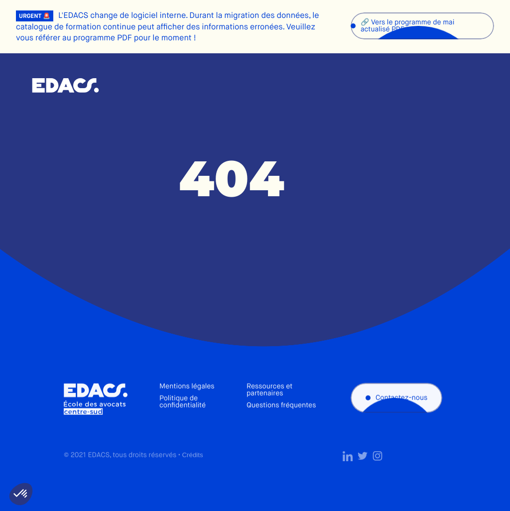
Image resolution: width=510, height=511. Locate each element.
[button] (21, 494)
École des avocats (65, 85)
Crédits (192, 467)
